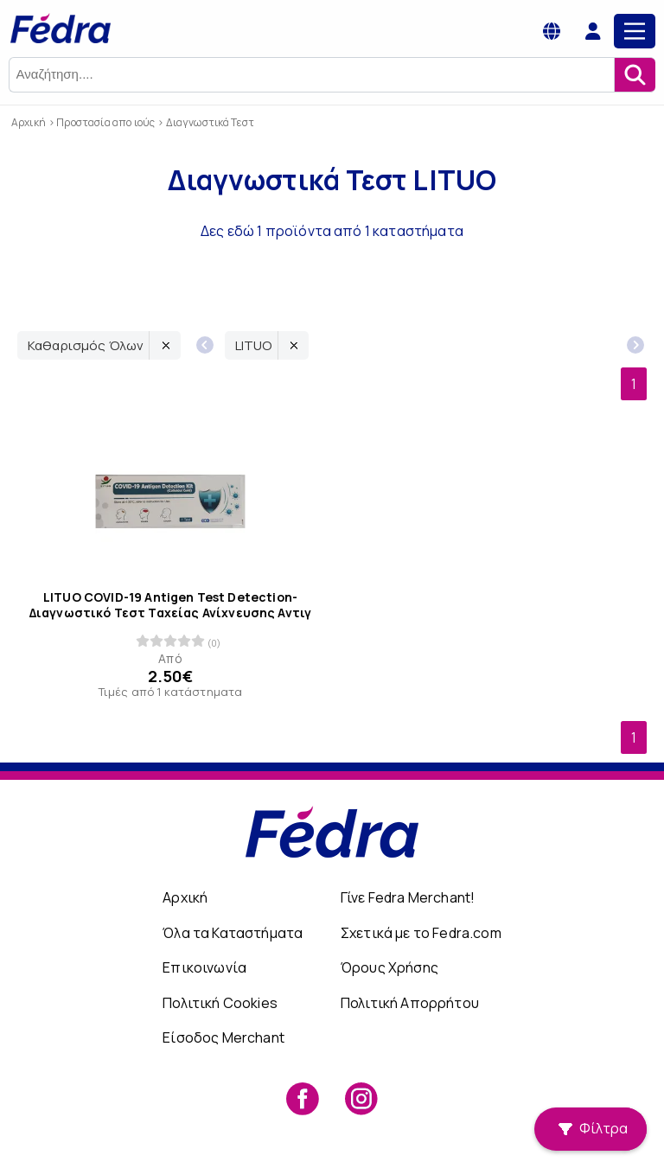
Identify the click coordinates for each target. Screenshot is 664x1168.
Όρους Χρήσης (389, 967)
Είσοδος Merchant (223, 1037)
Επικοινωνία (204, 967)
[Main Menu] (634, 31)
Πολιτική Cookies (220, 1002)
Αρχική (185, 897)
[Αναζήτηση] (634, 75)
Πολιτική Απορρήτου (410, 1002)
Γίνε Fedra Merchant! (408, 897)
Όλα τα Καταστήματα (233, 932)
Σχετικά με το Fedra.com (421, 932)
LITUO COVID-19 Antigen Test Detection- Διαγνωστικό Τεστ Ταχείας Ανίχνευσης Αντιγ (170, 604)
